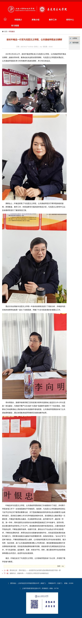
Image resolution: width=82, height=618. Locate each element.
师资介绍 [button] (35, 20)
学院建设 (12, 31)
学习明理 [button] (15, 26)
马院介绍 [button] (4, 19)
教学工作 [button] (53, 20)
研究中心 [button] (70, 20)
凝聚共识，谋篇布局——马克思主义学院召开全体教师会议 (29, 573)
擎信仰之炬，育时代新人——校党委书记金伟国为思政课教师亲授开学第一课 (35, 570)
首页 (5, 31)
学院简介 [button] (18, 20)
